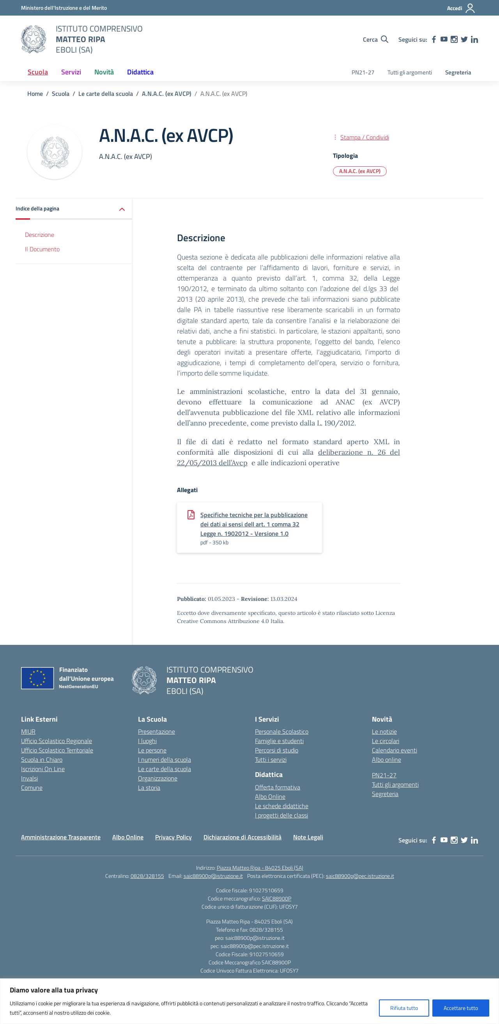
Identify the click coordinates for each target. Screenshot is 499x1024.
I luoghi (147, 740)
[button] (74, 209)
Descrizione (39, 234)
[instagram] (454, 39)
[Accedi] (461, 8)
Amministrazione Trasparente (61, 837)
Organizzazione (157, 778)
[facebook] (433, 39)
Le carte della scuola (164, 768)
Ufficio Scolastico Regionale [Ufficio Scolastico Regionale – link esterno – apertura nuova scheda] (56, 740)
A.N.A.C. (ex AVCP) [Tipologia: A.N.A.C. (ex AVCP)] (359, 171)
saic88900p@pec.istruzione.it (360, 876)
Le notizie (384, 731)
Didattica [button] (140, 72)
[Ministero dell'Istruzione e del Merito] (64, 8)
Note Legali (308, 837)
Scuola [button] (38, 72)
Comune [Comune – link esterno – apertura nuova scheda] (31, 787)
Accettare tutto (461, 1008)
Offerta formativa (277, 787)
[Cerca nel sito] (376, 39)
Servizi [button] (71, 72)
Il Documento (42, 249)
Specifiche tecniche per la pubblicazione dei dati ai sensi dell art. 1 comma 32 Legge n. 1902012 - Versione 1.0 (254, 524)
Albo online (386, 759)
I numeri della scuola (164, 759)
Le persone (152, 750)
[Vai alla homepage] (33, 39)
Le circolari (385, 740)
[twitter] (464, 39)
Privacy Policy (173, 837)
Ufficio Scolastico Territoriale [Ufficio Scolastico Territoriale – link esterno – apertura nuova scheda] (57, 750)
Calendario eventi (394, 750)
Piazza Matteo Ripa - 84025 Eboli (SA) (260, 867)
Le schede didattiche (281, 805)
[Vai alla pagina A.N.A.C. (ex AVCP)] (166, 93)
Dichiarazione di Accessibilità (242, 837)
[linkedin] (474, 39)
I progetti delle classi (281, 815)
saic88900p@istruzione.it (213, 876)
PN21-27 (363, 72)
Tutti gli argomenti (410, 72)
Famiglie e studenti (279, 740)
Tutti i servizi (271, 759)
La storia (149, 787)
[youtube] (444, 39)
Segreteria (458, 72)
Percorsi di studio (276, 750)
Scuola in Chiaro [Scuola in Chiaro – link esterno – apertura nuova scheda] (41, 759)
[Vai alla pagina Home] (35, 93)
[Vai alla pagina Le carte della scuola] (105, 93)
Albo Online (270, 796)
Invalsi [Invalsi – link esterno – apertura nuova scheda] (29, 778)
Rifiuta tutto (404, 1008)
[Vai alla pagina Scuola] (60, 93)
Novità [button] (104, 72)
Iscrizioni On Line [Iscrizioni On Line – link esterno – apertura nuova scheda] (43, 768)
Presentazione (156, 731)
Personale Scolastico (281, 731)
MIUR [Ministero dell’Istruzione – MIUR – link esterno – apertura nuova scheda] (28, 731)
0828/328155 (147, 876)
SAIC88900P (276, 898)
